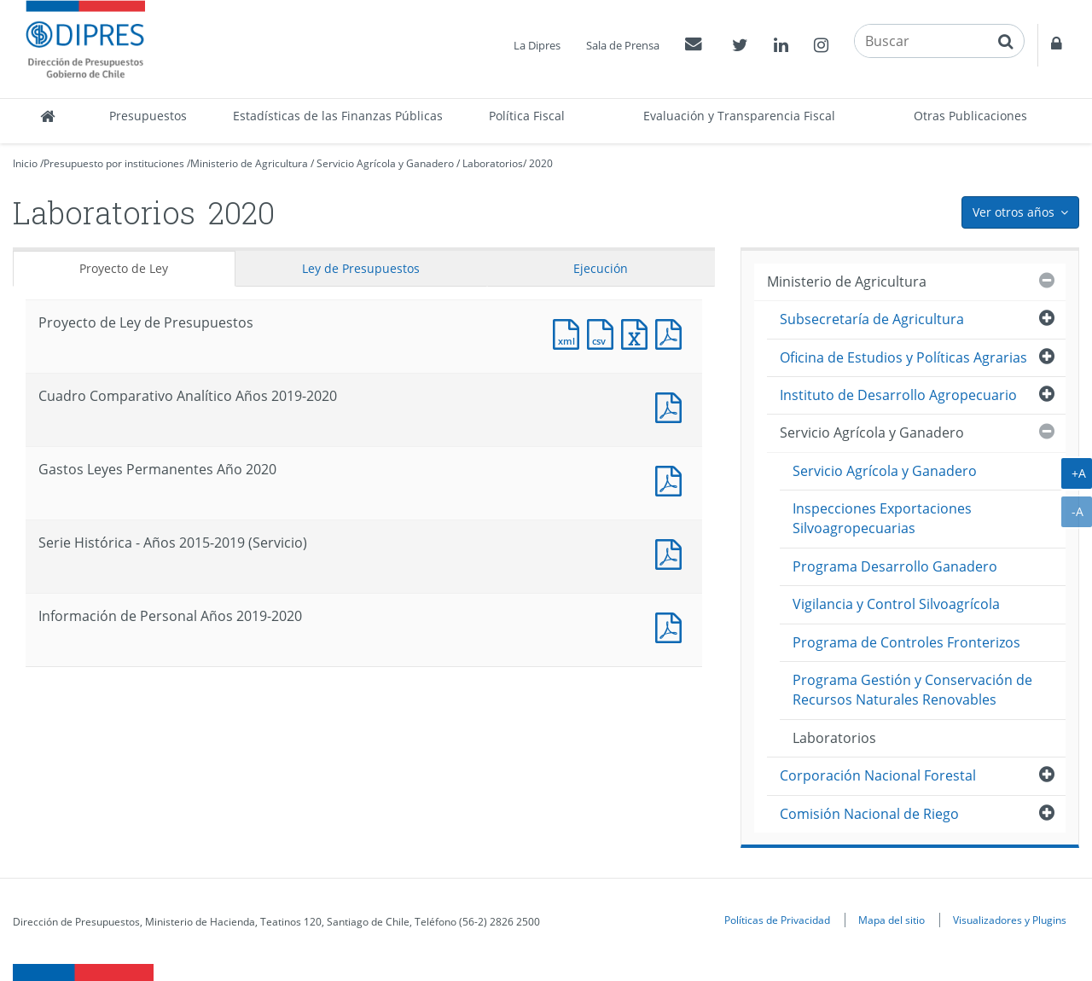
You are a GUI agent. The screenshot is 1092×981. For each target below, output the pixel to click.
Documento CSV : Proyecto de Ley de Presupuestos (604, 332)
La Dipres (537, 45)
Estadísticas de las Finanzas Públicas (338, 115)
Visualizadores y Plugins (1009, 919)
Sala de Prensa (622, 45)
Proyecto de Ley (123, 268)
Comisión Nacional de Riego (869, 813)
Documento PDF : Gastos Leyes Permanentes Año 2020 (672, 479)
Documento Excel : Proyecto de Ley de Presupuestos (638, 332)
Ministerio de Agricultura (249, 163)
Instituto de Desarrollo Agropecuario (898, 395)
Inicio (25, 163)
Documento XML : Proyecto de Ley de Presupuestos (570, 332)
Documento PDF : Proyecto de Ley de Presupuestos (672, 332)
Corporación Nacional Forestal (878, 775)
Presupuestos (148, 115)
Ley (361, 268)
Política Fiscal (527, 115)
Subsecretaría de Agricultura (872, 319)
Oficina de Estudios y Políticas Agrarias (903, 357)
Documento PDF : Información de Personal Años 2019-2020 (672, 626)
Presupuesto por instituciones (114, 163)
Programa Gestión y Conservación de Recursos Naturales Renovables (912, 689)
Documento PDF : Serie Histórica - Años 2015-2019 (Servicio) (672, 552)
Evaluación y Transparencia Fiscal (739, 115)
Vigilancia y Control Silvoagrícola (896, 604)
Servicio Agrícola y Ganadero (385, 163)
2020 (541, 163)
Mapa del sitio (891, 919)
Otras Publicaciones (970, 115)
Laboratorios (492, 163)
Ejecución (600, 268)
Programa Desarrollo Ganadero (895, 566)
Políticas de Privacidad (777, 919)
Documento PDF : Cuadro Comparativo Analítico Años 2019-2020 (672, 405)
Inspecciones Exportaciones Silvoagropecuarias (882, 518)
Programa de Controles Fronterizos (906, 642)
